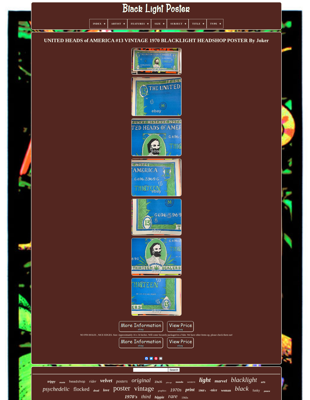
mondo (179, 381)
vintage (144, 388)
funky (256, 390)
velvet (106, 380)
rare (173, 396)
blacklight (244, 379)
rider (92, 381)
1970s (175, 390)
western (191, 381)
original (141, 380)
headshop (77, 382)
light (205, 379)
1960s (184, 397)
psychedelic (56, 389)
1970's (131, 396)
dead (96, 390)
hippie (159, 397)
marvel (221, 380)
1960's (202, 390)
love (106, 390)
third (146, 396)
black (242, 388)
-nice (213, 390)
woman (226, 390)
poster (121, 388)
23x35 (158, 381)
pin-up (169, 382)
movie (62, 382)
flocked (81, 389)
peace (267, 391)
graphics (162, 390)
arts (263, 382)
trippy (51, 381)
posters (122, 381)
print (190, 389)
